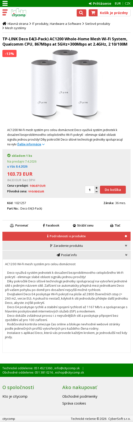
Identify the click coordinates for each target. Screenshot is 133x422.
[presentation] (66, 236)
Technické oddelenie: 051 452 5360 (27, 368)
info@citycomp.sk (67, 368)
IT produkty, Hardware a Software (56, 23)
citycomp (24, 12)
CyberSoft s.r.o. (119, 419)
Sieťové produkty (97, 23)
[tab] (66, 236)
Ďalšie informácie (29, 144)
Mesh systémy (15, 28)
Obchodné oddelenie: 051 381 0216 (28, 372)
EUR (118, 3)
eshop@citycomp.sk (69, 372)
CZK (128, 3)
